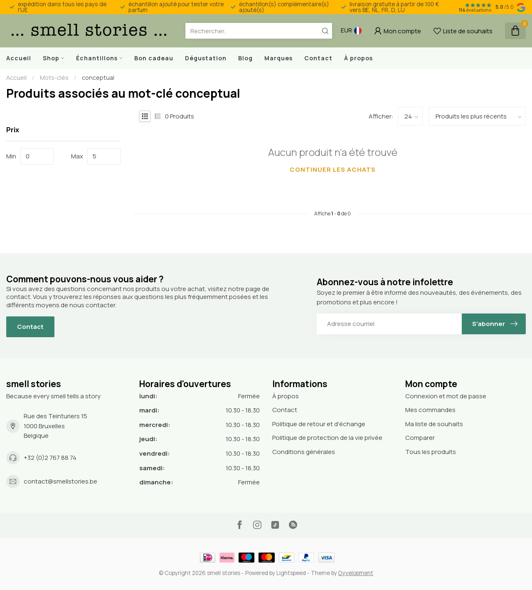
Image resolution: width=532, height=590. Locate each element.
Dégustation (206, 58)
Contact (318, 58)
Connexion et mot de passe (445, 396)
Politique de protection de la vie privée (327, 437)
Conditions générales (303, 451)
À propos (358, 58)
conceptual (98, 77)
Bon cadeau (153, 58)
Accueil (18, 58)
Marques (278, 58)
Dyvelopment (355, 573)
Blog (245, 58)
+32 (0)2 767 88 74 (50, 457)
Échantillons (97, 58)
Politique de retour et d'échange (318, 424)
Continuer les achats (333, 169)
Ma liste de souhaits (434, 424)
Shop (51, 58)
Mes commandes (430, 409)
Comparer (420, 437)
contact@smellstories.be (60, 481)
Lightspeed (291, 573)
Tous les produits (430, 451)
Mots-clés (54, 77)
